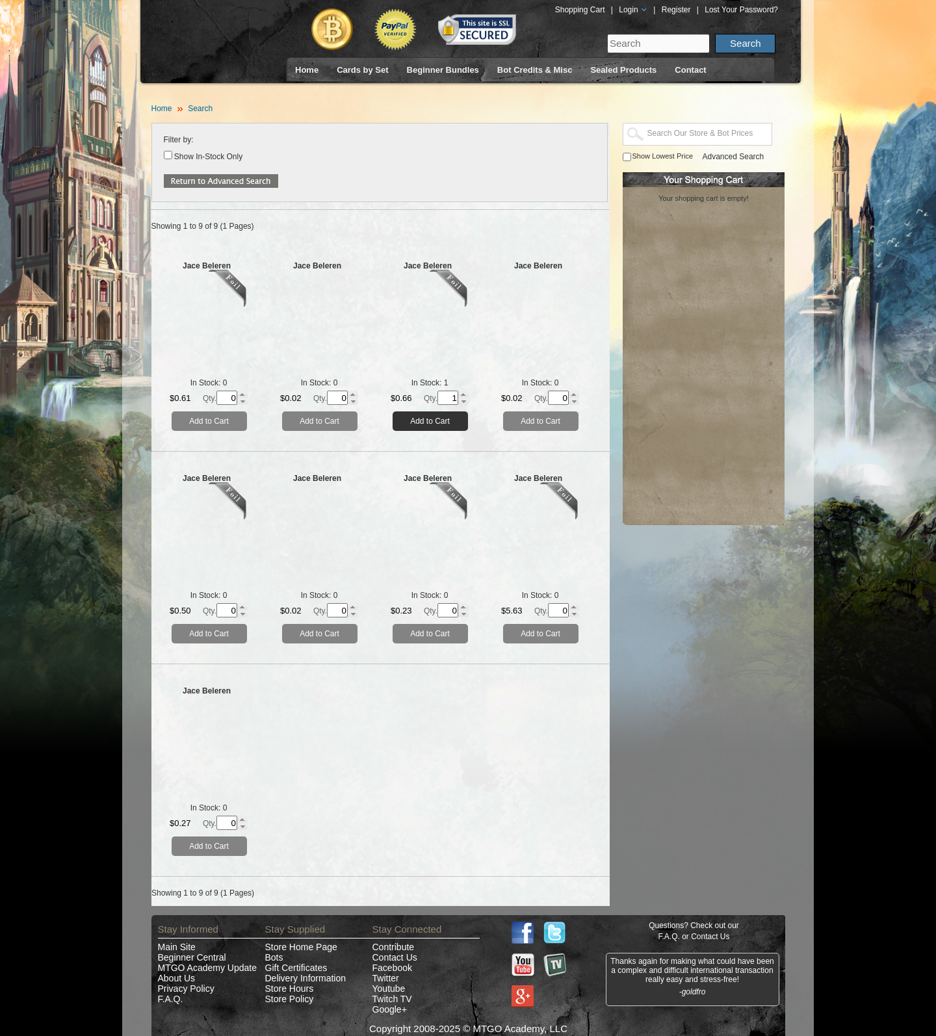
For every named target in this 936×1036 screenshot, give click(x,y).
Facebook (392, 968)
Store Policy (289, 999)
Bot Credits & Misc (535, 70)
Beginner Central (192, 957)
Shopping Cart (580, 9)
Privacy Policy (186, 988)
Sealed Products (623, 70)
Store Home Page (301, 947)
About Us (177, 978)
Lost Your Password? (741, 9)
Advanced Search (733, 156)
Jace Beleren (207, 265)
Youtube (389, 988)
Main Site (177, 947)
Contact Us (394, 957)
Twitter (385, 978)
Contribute (393, 947)
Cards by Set (362, 70)
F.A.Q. (170, 999)
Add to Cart (209, 421)
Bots (274, 957)
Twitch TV (392, 999)
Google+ (389, 1009)
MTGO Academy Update (207, 968)
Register (676, 9)
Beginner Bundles (443, 70)
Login (633, 9)
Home (306, 70)
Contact (690, 70)
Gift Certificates (296, 968)
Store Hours (289, 988)
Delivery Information (305, 978)
